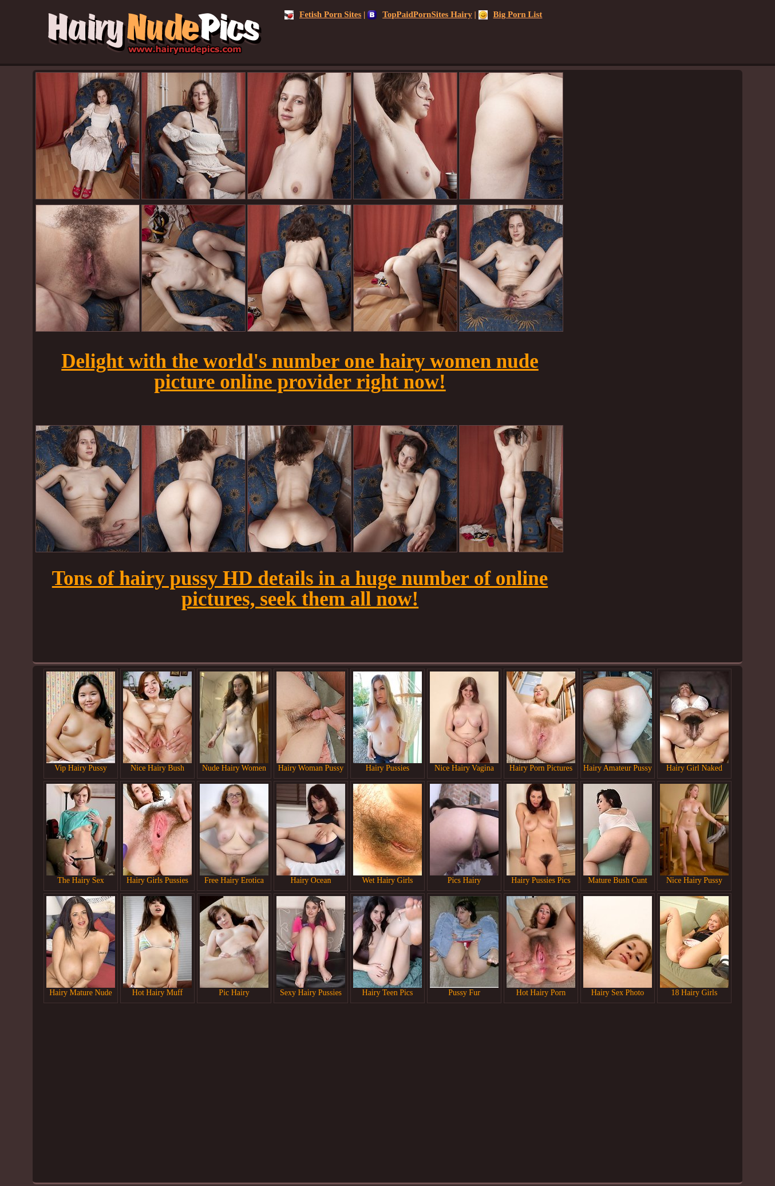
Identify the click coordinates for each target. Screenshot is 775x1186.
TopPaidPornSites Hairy (419, 14)
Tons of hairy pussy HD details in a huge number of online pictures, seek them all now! (300, 588)
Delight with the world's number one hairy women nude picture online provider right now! (300, 371)
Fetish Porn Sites (322, 14)
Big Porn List (511, 14)
